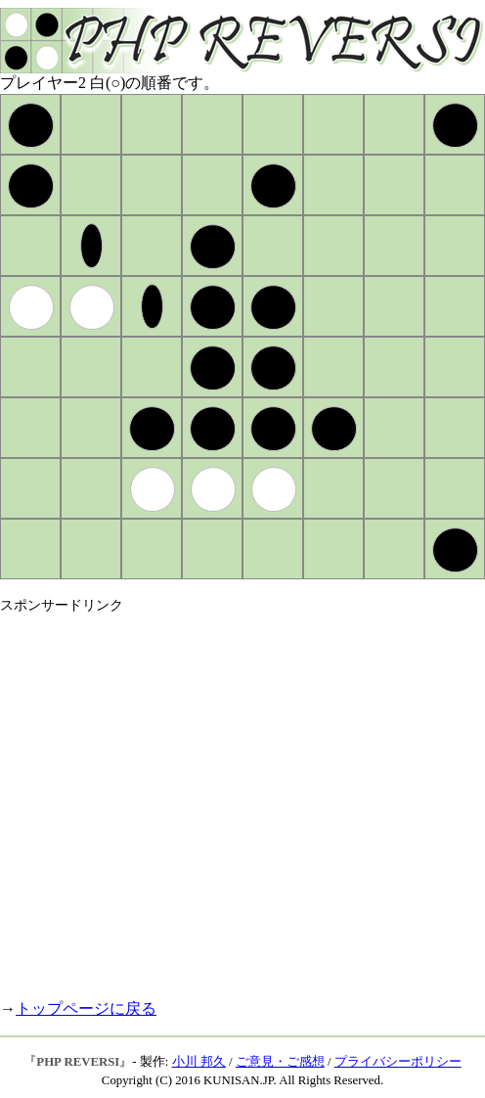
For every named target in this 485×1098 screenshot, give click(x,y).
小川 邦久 (199, 1062)
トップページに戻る (86, 1008)
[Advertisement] (183, 798)
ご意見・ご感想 (280, 1062)
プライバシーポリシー (398, 1062)
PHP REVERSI (77, 1062)
